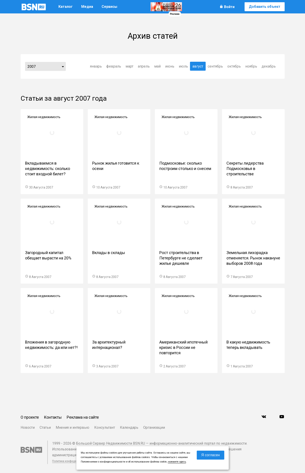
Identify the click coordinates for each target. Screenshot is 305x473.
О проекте (30, 417)
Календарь (129, 427)
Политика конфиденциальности (72, 461)
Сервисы (109, 6)
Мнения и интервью (72, 427)
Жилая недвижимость (43, 117)
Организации (154, 427)
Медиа (87, 6)
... (63, 66)
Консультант (104, 427)
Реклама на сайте (83, 417)
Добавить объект (264, 6)
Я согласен (210, 455)
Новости (28, 427)
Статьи (45, 427)
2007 (32, 66)
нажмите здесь (177, 461)
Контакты (53, 417)
